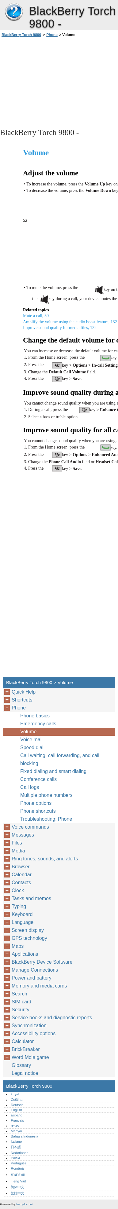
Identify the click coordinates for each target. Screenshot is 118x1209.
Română (17, 1168)
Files (17, 842)
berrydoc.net (24, 1204)
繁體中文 (17, 1193)
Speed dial (32, 747)
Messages (23, 834)
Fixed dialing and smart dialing (53, 771)
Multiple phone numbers (46, 795)
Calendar (22, 874)
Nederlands (19, 1153)
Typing (19, 906)
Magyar (16, 1131)
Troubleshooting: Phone (46, 819)
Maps (18, 946)
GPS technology (29, 938)
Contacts (21, 882)
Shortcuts (22, 699)
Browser (21, 866)
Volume (28, 731)
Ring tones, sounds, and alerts (45, 858)
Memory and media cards (39, 985)
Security (20, 1009)
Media (18, 850)
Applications (25, 954)
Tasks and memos (31, 898)
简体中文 (17, 1187)
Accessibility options (33, 1033)
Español (17, 1115)
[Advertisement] (59, 82)
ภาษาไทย (18, 1174)
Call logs (29, 787)
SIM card (21, 1001)
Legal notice (25, 1073)
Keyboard (22, 914)
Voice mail (31, 739)
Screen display (28, 930)
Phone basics (35, 715)
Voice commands (30, 827)
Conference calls (38, 779)
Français (17, 1120)
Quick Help (24, 691)
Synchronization (29, 1025)
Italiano (16, 1141)
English (16, 1110)
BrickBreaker (26, 1049)
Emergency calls (38, 723)
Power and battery (31, 977)
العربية (15, 1094)
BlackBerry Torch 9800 (14, 12)
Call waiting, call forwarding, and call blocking (59, 759)
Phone (52, 35)
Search (19, 993)
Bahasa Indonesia (24, 1136)
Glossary (21, 1065)
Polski (15, 1158)
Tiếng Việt (18, 1181)
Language (22, 922)
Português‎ (18, 1163)
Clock (18, 890)
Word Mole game (30, 1057)
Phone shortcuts (38, 811)
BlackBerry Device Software (42, 962)
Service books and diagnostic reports (52, 1017)
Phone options (35, 803)
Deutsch (17, 1105)
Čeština (16, 1099)
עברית (15, 1125)
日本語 (16, 1147)
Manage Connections (35, 970)
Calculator (23, 1041)
